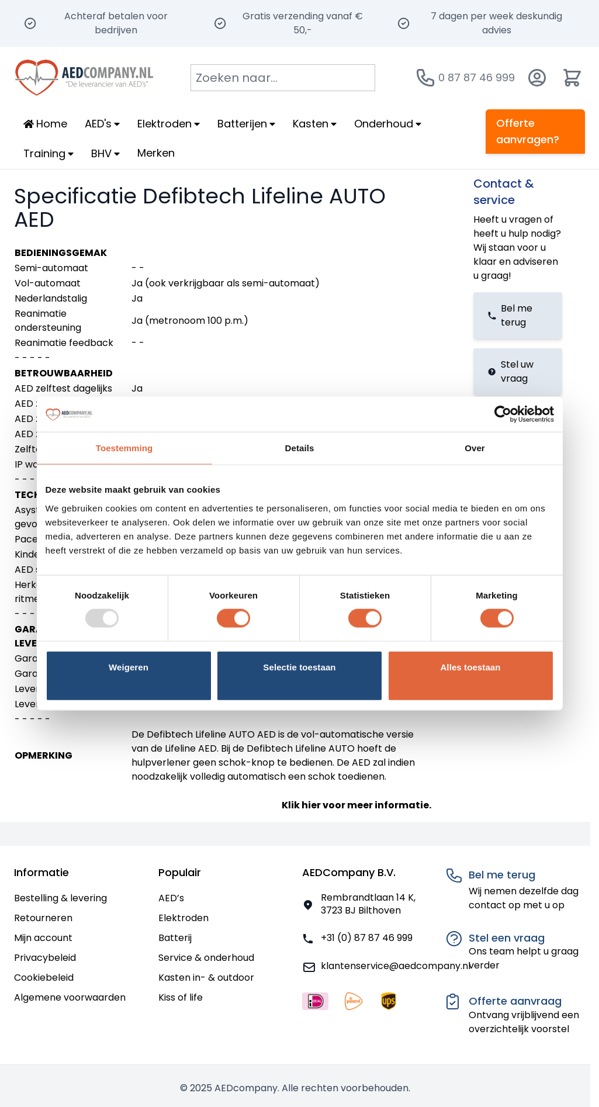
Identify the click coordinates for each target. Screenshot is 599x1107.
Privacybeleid (45, 957)
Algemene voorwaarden (70, 997)
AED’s (171, 898)
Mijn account (43, 938)
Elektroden (183, 918)
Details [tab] (299, 448)
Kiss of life (180, 997)
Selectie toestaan (299, 667)
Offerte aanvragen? (527, 131)
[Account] (537, 78)
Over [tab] (475, 448)
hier (311, 805)
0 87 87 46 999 (476, 77)
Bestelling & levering (60, 898)
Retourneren (43, 918)
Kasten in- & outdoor (206, 977)
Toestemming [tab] (124, 448)
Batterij (175, 938)
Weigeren (128, 667)
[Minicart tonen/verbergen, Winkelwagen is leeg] (572, 78)
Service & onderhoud (206, 957)
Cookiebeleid (44, 977)
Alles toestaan (470, 667)
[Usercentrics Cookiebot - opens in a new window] (503, 414)
